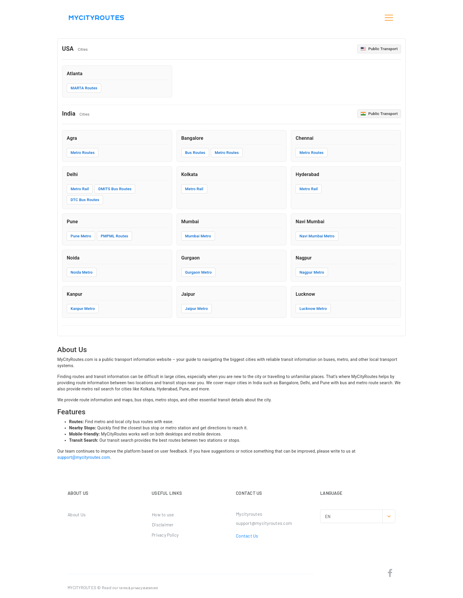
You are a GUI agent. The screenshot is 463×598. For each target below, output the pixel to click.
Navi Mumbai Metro (317, 236)
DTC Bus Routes (85, 200)
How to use (163, 514)
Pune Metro (81, 236)
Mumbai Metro (198, 236)
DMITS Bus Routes (114, 189)
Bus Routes (195, 152)
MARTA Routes (84, 88)
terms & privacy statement (138, 588)
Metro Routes (82, 152)
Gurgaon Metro (198, 272)
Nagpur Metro (311, 272)
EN (360, 516)
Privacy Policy (165, 535)
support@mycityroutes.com (83, 457)
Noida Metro (82, 272)
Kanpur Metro (83, 308)
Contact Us (247, 535)
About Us (77, 514)
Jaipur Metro (196, 308)
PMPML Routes (114, 236)
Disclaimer (163, 524)
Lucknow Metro (313, 308)
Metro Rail (80, 189)
